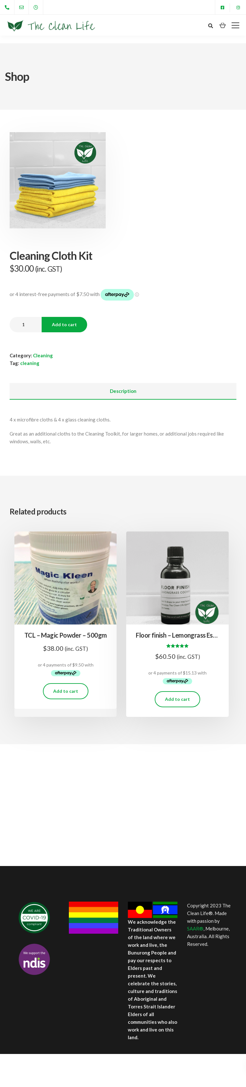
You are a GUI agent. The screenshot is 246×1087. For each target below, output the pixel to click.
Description (123, 391)
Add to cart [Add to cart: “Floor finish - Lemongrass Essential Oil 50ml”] (177, 699)
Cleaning (43, 355)
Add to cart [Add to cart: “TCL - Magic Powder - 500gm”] (65, 691)
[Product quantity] (26, 324)
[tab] (123, 391)
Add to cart (64, 324)
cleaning (29, 363)
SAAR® (195, 928)
